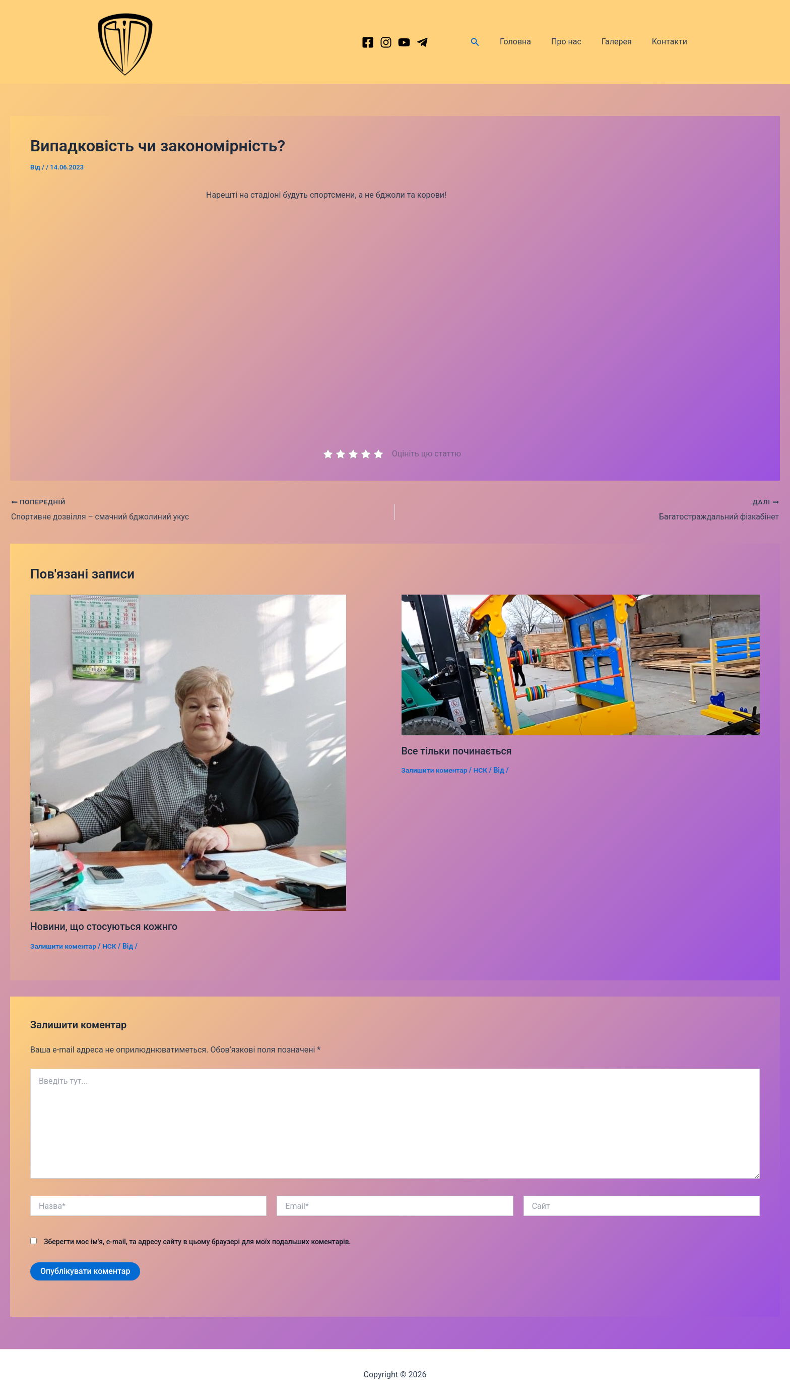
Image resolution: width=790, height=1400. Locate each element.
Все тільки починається (458, 751)
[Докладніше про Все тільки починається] (581, 664)
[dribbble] (422, 42)
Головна (529, 41)
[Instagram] (386, 42)
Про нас (576, 41)
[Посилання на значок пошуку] (491, 42)
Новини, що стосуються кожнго (105, 927)
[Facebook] (368, 42)
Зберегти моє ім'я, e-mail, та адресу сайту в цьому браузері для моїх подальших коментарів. (197, 1242)
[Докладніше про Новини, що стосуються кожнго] (188, 752)
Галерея (623, 41)
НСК (111, 946)
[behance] (404, 42)
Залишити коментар (64, 946)
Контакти (671, 41)
